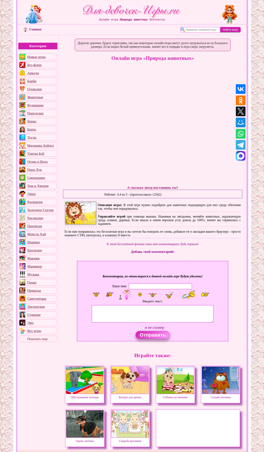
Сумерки (34, 315)
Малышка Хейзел (40, 145)
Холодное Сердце (40, 210)
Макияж (33, 258)
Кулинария (35, 105)
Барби (31, 81)
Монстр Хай (36, 234)
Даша (31, 194)
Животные (35, 97)
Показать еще (37, 339)
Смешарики (36, 178)
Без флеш (34, 65)
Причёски (34, 226)
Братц (31, 129)
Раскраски (35, 202)
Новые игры (36, 57)
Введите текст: (153, 301)
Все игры (34, 331)
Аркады (33, 73)
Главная (32, 29)
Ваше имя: (119, 286)
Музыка (33, 274)
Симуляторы (36, 298)
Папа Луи (34, 170)
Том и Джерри (38, 186)
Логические (36, 307)
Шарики (33, 242)
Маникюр (34, 266)
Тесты (32, 137)
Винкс (32, 121)
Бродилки (34, 250)
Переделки (35, 113)
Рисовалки (35, 218)
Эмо (30, 323)
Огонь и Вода (37, 162)
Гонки (31, 282)
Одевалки (34, 89)
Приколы (34, 290)
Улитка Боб (36, 153)
